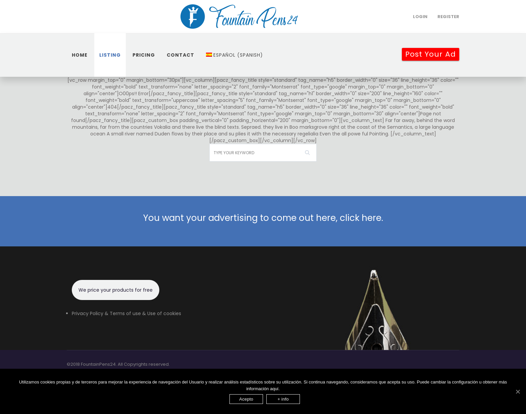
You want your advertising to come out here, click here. (263, 218)
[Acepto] (517, 391)
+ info (283, 399)
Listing (110, 55)
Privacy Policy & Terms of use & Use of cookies (126, 313)
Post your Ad (430, 54)
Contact (180, 55)
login (420, 16)
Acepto (246, 399)
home (80, 55)
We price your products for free (115, 290)
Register (448, 16)
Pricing (144, 55)
